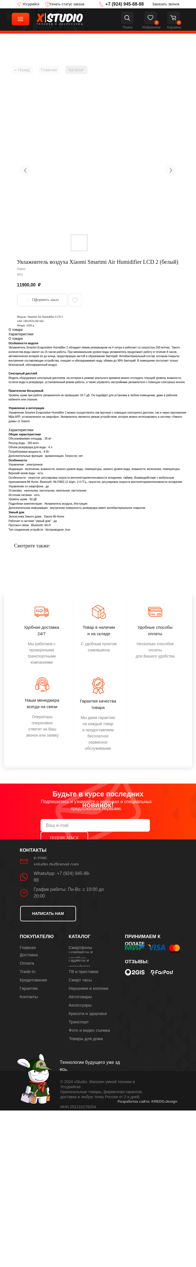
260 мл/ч (33, 443)
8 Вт (46, 451)
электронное (34, 464)
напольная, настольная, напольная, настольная (55, 490)
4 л (50, 447)
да (47, 486)
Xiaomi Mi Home (54, 516)
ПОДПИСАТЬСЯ (64, 838)
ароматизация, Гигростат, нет (64, 455)
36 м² (47, 438)
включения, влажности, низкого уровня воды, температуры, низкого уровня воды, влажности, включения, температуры (102, 469)
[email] (95, 825)
